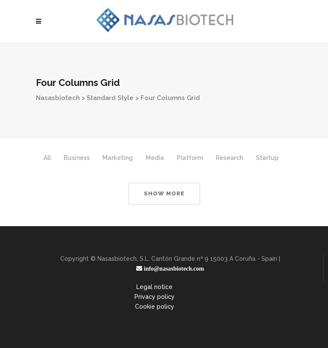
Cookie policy (154, 306)
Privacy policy (155, 296)
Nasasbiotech (58, 98)
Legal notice (154, 286)
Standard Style (110, 98)
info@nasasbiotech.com (173, 268)
